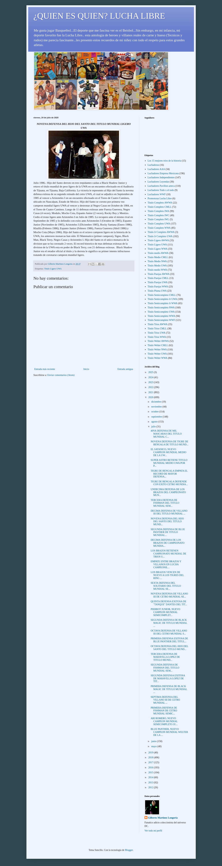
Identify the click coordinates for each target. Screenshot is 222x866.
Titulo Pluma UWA (157, 290)
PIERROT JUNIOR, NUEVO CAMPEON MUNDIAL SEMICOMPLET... (165, 612)
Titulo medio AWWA (158, 253)
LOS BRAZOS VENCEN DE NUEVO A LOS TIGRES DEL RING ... (167, 575)
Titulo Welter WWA (157, 358)
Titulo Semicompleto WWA (161, 316)
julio (153, 426)
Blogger (129, 850)
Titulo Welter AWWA (158, 341)
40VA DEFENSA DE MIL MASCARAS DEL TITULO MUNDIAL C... (166, 433)
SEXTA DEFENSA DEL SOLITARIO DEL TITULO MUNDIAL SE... (166, 586)
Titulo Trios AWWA (158, 324)
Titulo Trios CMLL (157, 328)
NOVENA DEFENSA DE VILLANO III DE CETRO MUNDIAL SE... (169, 595)
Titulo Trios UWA (156, 332)
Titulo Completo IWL (158, 219)
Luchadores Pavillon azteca (161, 186)
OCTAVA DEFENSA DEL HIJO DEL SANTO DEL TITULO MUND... (169, 648)
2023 (151, 382)
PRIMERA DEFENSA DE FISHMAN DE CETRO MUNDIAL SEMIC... (164, 710)
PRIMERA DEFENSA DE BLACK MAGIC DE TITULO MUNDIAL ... (169, 689)
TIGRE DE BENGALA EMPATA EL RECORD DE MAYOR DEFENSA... (169, 473)
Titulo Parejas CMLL (158, 278)
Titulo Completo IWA (158, 211)
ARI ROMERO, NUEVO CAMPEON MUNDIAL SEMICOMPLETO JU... (164, 721)
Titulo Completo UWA (159, 223)
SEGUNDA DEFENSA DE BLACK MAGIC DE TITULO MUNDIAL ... (169, 623)
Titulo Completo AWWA (160, 202)
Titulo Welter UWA (157, 353)
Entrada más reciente (44, 369)
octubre (155, 411)
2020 (151, 397)
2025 (151, 372)
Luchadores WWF (157, 194)
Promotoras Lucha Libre (160, 198)
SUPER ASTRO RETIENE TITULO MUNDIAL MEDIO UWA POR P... (169, 463)
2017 (151, 762)
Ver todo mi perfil (153, 830)
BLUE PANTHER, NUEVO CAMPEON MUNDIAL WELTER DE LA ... (169, 732)
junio (154, 741)
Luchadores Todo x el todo (161, 190)
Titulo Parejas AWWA (158, 274)
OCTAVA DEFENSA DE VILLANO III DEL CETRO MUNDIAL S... (169, 632)
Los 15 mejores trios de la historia (164, 160)
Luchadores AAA (156, 169)
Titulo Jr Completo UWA (160, 236)
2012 (151, 787)
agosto (154, 421)
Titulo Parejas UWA (158, 282)
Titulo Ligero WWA (158, 249)
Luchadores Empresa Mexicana (163, 173)
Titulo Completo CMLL (159, 207)
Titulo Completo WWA (159, 228)
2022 (151, 387)
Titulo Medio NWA (157, 261)
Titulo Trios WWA (157, 337)
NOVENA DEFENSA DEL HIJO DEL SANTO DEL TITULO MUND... (167, 521)
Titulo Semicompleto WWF (161, 320)
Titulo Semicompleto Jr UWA (162, 299)
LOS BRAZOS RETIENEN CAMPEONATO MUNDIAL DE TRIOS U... (168, 553)
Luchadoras (153, 165)
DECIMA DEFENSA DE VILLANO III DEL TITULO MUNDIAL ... (169, 512)
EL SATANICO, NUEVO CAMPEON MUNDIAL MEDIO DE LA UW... (168, 452)
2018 (151, 757)
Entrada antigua (125, 369)
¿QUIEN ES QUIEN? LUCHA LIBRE (99, 15)
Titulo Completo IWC (158, 215)
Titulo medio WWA (157, 270)
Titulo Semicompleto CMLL (162, 295)
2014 (151, 777)
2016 (151, 767)
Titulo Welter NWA (157, 349)
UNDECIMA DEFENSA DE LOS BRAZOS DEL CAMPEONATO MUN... (168, 492)
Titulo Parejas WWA (158, 286)
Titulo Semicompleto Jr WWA (163, 303)
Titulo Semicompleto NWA (161, 307)
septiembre (157, 416)
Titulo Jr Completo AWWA (161, 232)
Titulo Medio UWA (157, 265)
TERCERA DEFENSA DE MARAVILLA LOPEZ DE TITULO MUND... (165, 657)
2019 (151, 752)
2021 (151, 392)
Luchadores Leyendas (158, 181)
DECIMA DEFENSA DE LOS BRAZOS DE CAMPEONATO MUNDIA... (167, 543)
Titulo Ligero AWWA (158, 240)
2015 (151, 772)
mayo (154, 746)
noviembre (156, 406)
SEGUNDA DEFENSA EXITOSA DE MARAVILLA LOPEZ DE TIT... (168, 678)
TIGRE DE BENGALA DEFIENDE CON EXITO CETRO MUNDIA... (169, 483)
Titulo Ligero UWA (53, 268)
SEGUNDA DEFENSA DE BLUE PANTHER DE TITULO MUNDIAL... (168, 532)
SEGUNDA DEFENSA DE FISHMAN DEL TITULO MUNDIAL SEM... (165, 667)
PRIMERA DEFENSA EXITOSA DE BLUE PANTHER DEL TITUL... (169, 640)
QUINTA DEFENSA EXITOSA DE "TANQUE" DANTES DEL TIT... (169, 603)
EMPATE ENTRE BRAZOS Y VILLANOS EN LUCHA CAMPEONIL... (166, 564)
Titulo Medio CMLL (158, 257)
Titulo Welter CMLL (158, 345)
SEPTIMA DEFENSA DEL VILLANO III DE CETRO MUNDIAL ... (165, 700)
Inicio (86, 369)
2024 (151, 377)
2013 (151, 782)
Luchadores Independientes (161, 177)
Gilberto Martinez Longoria (163, 817)
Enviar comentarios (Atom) (61, 375)
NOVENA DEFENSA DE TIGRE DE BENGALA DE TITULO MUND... (169, 443)
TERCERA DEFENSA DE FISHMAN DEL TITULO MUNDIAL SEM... (165, 503)
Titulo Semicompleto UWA (161, 311)
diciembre (156, 401)
